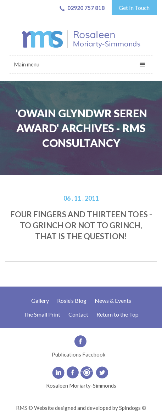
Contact (78, 314)
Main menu (26, 64)
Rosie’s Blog (71, 300)
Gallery (40, 300)
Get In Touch (134, 7)
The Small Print (41, 314)
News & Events (113, 300)
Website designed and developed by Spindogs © (90, 408)
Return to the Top (117, 314)
